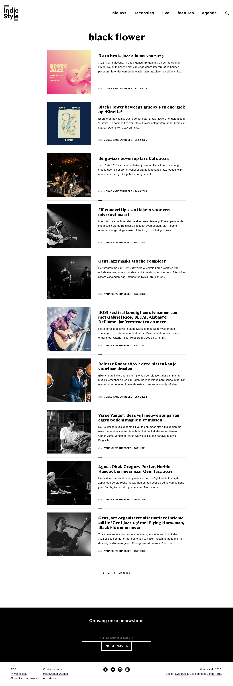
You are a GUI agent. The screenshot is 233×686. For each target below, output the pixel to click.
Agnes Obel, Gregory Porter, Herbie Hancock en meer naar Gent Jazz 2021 (135, 469)
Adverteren (50, 678)
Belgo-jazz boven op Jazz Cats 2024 (133, 159)
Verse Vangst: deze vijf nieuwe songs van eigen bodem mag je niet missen (138, 418)
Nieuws (119, 13)
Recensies (144, 13)
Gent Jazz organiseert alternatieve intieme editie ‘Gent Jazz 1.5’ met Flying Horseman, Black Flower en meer (141, 523)
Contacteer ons (52, 669)
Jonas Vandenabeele (118, 88)
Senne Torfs (214, 674)
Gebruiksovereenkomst (25, 678)
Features (186, 13)
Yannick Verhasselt (117, 242)
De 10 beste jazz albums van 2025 (131, 56)
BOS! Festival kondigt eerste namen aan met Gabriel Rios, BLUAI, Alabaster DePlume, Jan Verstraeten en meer (137, 317)
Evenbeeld (181, 674)
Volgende (124, 572)
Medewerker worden (55, 674)
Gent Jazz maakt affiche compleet (132, 261)
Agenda (209, 13)
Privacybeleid (19, 674)
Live (165, 13)
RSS (13, 669)
